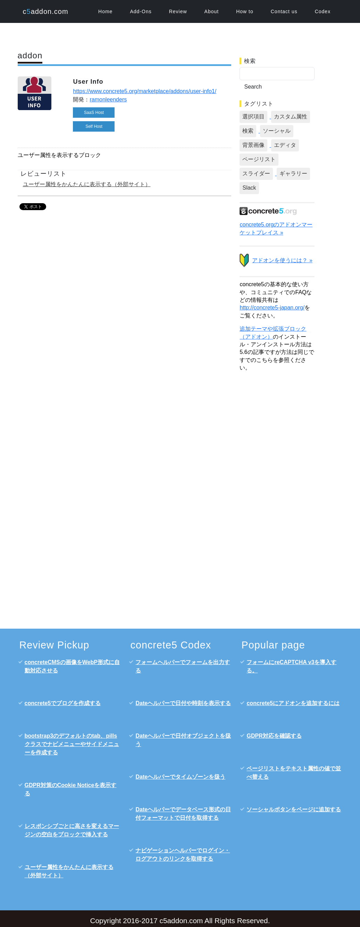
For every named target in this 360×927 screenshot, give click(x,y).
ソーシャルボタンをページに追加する (293, 809)
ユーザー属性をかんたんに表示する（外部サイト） (87, 184)
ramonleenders (108, 99)
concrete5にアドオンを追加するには (293, 703)
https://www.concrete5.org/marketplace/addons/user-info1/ (144, 91)
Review (178, 11)
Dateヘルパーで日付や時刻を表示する (183, 703)
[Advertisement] (277, 485)
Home (105, 11)
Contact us (284, 11)
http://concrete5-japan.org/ (272, 308)
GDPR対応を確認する (273, 736)
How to (244, 11)
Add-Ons (140, 11)
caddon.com (45, 11)
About (211, 11)
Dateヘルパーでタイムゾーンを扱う (180, 777)
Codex (322, 11)
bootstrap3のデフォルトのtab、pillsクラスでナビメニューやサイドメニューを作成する (72, 744)
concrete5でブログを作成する (63, 703)
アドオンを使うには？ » (282, 260)
